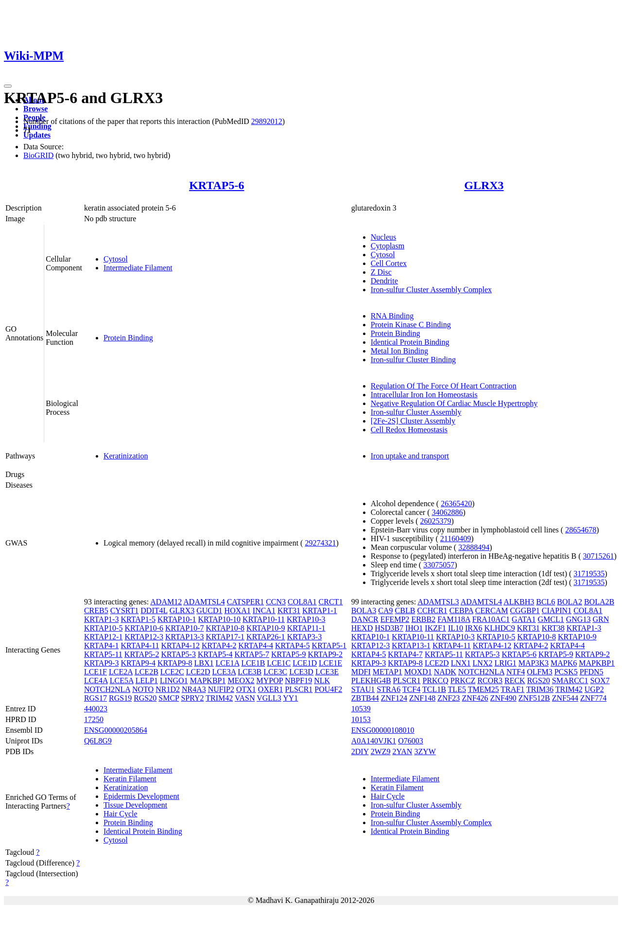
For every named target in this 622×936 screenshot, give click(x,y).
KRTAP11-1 (306, 628)
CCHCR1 (432, 610)
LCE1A (228, 663)
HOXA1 (238, 610)
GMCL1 (551, 619)
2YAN (403, 751)
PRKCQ (435, 680)
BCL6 (545, 602)
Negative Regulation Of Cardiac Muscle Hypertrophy (454, 403)
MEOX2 (240, 680)
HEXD (362, 628)
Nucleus (383, 237)
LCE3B (249, 672)
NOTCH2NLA (107, 689)
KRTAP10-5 (103, 628)
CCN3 (276, 602)
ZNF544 (565, 698)
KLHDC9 (499, 628)
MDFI (361, 672)
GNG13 (578, 619)
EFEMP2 (395, 619)
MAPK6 (564, 663)
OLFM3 (539, 672)
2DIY (360, 751)
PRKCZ (463, 680)
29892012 (266, 121)
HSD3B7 (389, 628)
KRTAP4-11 (140, 645)
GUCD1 (209, 610)
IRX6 (474, 628)
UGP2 (594, 689)
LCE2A (121, 672)
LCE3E (327, 672)
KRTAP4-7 (405, 654)
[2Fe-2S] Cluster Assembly (413, 421)
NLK (322, 680)
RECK (514, 680)
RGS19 (120, 698)
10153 (361, 719)
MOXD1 (418, 672)
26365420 (456, 503)
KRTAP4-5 (292, 645)
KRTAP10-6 (143, 628)
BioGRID (38, 155)
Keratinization (126, 456)
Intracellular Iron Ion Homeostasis (424, 394)
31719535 (589, 573)
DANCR (365, 619)
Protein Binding (128, 338)
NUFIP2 (221, 689)
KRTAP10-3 (306, 619)
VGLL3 (269, 698)
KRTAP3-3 (304, 637)
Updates (37, 135)
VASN (245, 698)
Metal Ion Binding (399, 351)
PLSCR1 (298, 689)
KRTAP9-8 (174, 663)
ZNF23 (448, 698)
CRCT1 (331, 602)
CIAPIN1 (556, 610)
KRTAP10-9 (265, 628)
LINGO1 (174, 680)
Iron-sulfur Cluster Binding (413, 359)
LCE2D (198, 672)
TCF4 (411, 689)
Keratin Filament (130, 779)
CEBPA (461, 610)
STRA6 (388, 689)
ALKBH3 (518, 602)
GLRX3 (483, 185)
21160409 (455, 538)
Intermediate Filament (138, 268)
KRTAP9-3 (101, 663)
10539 (361, 709)
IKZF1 (435, 628)
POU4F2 (328, 689)
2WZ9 (381, 751)
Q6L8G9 (98, 741)
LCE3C (275, 672)
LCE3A (224, 672)
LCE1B (253, 663)
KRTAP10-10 (219, 619)
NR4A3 (194, 689)
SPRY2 (192, 698)
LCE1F (95, 672)
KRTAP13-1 (411, 645)
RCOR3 (489, 680)
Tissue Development (135, 805)
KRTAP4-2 (219, 645)
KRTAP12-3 (143, 637)
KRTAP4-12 (180, 645)
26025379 (435, 521)
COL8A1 (302, 602)
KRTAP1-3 (101, 619)
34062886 (447, 512)
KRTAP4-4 (255, 645)
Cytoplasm (387, 246)
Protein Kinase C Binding (411, 324)
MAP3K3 (533, 663)
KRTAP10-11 (263, 619)
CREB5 (96, 610)
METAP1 (387, 672)
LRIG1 (505, 663)
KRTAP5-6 (216, 185)
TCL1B (434, 689)
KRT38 (553, 628)
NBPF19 (298, 680)
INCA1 (264, 610)
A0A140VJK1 (373, 741)
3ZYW (424, 751)
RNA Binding (392, 316)
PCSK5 (566, 672)
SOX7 (600, 680)
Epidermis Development (141, 796)
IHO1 (414, 628)
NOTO (143, 689)
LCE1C (279, 663)
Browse (35, 109)
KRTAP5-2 (141, 654)
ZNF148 (422, 698)
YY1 (290, 698)
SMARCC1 (570, 680)
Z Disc (381, 272)
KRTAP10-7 (184, 628)
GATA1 (524, 619)
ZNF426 (475, 698)
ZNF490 (503, 698)
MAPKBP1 (208, 680)
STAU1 (363, 689)
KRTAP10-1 (176, 619)
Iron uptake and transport (410, 456)
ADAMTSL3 (438, 602)
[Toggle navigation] (8, 86)
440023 (95, 709)
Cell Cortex (389, 263)
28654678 (580, 530)
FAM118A (453, 619)
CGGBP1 (524, 610)
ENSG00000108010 (383, 730)
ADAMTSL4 (204, 602)
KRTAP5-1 (329, 645)
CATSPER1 (245, 602)
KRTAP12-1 (103, 637)
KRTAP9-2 (325, 654)
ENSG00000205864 (115, 730)
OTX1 (246, 689)
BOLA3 (364, 610)
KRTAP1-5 (138, 619)
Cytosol (116, 259)
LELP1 (147, 680)
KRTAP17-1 (225, 637)
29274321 (320, 543)
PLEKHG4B (371, 680)
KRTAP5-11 (103, 654)
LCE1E (330, 663)
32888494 (473, 547)
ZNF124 (394, 698)
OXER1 (270, 689)
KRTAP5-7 (251, 654)
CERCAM (491, 610)
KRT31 (288, 610)
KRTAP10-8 (225, 628)
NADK (445, 672)
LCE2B (146, 672)
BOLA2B (599, 602)
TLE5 (457, 689)
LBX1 (204, 663)
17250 (94, 719)
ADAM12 (166, 602)
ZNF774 (593, 698)
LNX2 (483, 663)
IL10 (455, 628)
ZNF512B (534, 698)
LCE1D (305, 663)
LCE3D (301, 672)
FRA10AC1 (491, 619)
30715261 (598, 556)
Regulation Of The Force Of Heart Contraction (444, 386)
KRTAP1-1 (319, 610)
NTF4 (515, 672)
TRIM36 (539, 689)
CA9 (385, 610)
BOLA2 (569, 602)
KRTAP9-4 (138, 663)
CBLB (405, 610)
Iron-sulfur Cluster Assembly (416, 412)
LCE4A (96, 680)
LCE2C (172, 672)
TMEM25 (483, 689)
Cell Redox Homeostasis (409, 429)
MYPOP (270, 680)
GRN (600, 619)
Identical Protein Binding (410, 342)
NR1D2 (168, 689)
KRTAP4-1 (101, 645)
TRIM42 (219, 698)
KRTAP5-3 (178, 654)
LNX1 (461, 663)
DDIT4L (153, 610)
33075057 (438, 565)
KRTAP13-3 (184, 637)
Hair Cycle (121, 814)
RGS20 (145, 698)
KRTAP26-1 (265, 637)
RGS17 (95, 698)
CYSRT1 (124, 610)
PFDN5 (592, 672)
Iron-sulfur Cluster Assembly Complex (431, 289)
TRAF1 (512, 689)
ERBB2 (423, 619)
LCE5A (122, 680)
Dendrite (384, 281)
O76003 (410, 741)
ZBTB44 (365, 698)
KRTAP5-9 (288, 654)
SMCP (168, 698)
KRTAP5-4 (215, 654)
